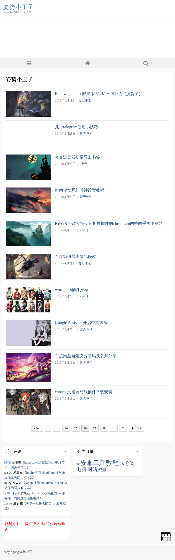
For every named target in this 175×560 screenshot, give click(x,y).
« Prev (37, 428)
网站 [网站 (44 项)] (92, 469)
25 (76, 428)
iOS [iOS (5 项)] (78, 464)
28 (104, 428)
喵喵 (7, 462)
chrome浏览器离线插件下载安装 (83, 392)
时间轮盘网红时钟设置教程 (79, 190)
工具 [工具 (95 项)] (99, 463)
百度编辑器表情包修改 (75, 256)
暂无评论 (84, 100)
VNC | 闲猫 (12, 493)
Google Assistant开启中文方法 (81, 322)
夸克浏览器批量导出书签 (77, 157)
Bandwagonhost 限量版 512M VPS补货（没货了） (99, 93)
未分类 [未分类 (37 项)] (127, 463)
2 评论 (84, 230)
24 (66, 428)
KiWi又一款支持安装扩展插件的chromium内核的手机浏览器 (109, 223)
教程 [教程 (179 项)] (112, 462)
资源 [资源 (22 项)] (102, 469)
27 (94, 428)
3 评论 (84, 164)
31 (123, 428)
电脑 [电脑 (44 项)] (81, 469)
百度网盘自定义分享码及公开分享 (85, 356)
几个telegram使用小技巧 (76, 127)
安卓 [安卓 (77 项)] (86, 463)
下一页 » (136, 428)
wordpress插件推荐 (71, 289)
